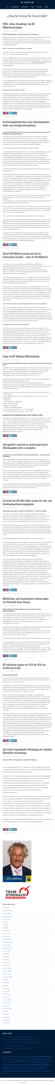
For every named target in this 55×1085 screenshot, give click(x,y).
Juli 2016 (5, 922)
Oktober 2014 (6, 974)
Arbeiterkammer (6, 1056)
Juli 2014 (5, 979)
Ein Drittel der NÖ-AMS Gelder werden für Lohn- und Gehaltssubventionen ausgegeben (27, 502)
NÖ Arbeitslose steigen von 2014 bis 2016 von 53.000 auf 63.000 (24, 666)
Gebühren (6, 1059)
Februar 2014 (6, 994)
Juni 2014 (5, 982)
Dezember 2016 (6, 910)
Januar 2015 (5, 965)
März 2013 (5, 1017)
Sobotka (30, 1067)
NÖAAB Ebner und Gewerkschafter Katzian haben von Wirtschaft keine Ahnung (25, 600)
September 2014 (6, 976)
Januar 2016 (5, 936)
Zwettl (4, 1073)
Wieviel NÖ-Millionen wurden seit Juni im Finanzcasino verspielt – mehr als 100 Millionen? (25, 255)
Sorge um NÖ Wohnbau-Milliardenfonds (21, 356)
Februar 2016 (6, 933)
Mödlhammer (37, 1061)
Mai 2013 (5, 1011)
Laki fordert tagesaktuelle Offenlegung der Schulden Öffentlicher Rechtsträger (27, 751)
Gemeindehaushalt (29, 1059)
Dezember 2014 (6, 968)
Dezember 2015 (6, 939)
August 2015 (6, 951)
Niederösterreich (45, 1061)
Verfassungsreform (9, 1071)
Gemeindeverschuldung (8, 1061)
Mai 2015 (5, 959)
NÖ (50, 1061)
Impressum (23, 1082)
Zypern (7, 1073)
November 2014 (6, 971)
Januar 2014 (5, 997)
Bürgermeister (26, 1056)
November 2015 (6, 942)
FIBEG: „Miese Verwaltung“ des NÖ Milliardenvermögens (19, 25)
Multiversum (30, 1061)
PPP (7, 7)
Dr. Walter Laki (27, 2)
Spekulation (36, 1067)
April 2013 (5, 1014)
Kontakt (47, 7)
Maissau (18, 1061)
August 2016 (6, 919)
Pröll (10, 1064)
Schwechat (25, 1067)
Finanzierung (46, 1056)
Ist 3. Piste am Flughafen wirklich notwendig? (13, 1045)
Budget (20, 1056)
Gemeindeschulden (46, 1059)
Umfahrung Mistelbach (27, 1069)
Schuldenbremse (15, 7)
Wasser (41, 1071)
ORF (4, 1064)
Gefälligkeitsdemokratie (14, 1059)
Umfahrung (11, 1069)
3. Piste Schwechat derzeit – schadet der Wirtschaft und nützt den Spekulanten (22, 1042)
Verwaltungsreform (28, 1071)
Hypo (14, 1061)
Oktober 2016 (6, 913)
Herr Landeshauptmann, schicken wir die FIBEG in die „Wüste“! (18, 1048)
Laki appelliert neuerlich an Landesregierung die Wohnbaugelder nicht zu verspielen (25, 446)
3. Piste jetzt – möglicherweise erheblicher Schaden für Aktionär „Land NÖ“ (21, 1039)
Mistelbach (24, 1061)
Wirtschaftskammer (47, 1071)
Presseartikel (25, 7)
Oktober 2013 (6, 1005)
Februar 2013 (6, 1020)
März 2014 (5, 991)
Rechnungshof (35, 1064)
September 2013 (6, 1008)
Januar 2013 (5, 1023)
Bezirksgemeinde (14, 1056)
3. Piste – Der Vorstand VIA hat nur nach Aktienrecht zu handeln (18, 1037)
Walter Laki (36, 138)
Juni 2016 (5, 925)
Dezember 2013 (6, 1000)
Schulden (46, 1064)
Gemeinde (23, 1059)
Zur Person (39, 7)
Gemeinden (37, 1059)
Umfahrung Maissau (17, 1069)
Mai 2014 (5, 985)
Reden (32, 7)
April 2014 (5, 988)
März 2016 (5, 930)
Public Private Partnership (20, 1064)
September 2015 (6, 948)
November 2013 (6, 1002)
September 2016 (6, 916)
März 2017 (5, 907)
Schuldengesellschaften (17, 1067)
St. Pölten (41, 1067)
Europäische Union (35, 1056)
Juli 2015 (5, 953)
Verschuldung (18, 1071)
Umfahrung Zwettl (39, 1069)
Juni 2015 (5, 956)
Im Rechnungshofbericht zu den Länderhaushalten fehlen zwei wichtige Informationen (26, 123)
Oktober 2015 (6, 945)
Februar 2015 (6, 962)
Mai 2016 (5, 928)
